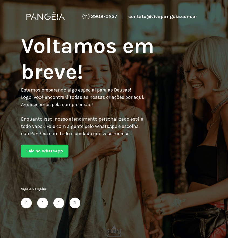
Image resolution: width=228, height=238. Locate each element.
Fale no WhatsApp (44, 150)
